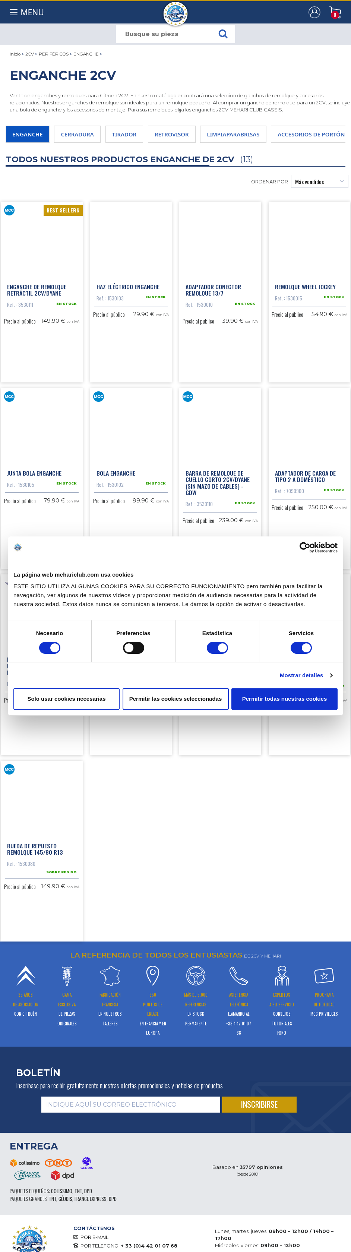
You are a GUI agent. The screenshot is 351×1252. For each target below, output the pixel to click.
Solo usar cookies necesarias (66, 699)
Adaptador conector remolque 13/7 (213, 289)
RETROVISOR (172, 134)
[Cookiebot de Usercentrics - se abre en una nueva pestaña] (305, 547)
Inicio (15, 54)
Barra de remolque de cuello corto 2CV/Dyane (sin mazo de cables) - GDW (218, 481)
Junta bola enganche (34, 471)
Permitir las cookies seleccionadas (175, 699)
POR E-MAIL (94, 1234)
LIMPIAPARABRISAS (233, 134)
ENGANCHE (86, 54)
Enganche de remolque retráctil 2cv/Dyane (36, 289)
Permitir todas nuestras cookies (284, 699)
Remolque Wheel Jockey (305, 285)
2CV (29, 54)
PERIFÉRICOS (54, 54)
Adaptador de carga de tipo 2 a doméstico (305, 475)
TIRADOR (124, 134)
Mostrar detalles (301, 675)
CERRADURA (77, 134)
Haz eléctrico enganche (128, 285)
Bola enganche (116, 471)
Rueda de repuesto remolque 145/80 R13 (35, 846)
